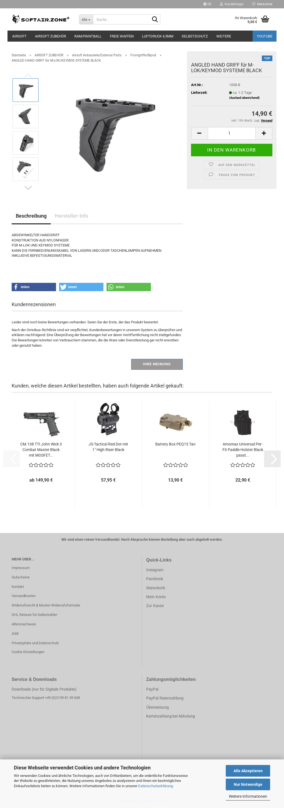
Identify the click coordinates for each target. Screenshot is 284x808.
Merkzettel (262, 4)
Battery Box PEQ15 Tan (175, 444)
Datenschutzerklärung (155, 786)
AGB (15, 633)
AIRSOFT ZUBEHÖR (50, 36)
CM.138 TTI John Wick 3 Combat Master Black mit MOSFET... (41, 449)
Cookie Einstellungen (28, 652)
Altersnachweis (24, 624)
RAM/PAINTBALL (88, 36)
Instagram (154, 570)
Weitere (223, 36)
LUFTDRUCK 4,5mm (157, 36)
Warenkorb (155, 588)
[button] (207, 4)
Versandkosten (24, 596)
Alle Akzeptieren (248, 771)
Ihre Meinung (157, 364)
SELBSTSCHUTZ (195, 36)
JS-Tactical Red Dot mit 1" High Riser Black (108, 447)
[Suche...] (86, 19)
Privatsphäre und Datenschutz (35, 643)
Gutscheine (21, 577)
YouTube (264, 36)
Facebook (154, 579)
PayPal (152, 689)
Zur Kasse (155, 605)
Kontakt (18, 587)
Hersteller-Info (71, 216)
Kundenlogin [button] (232, 4)
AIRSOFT (19, 36)
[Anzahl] (232, 133)
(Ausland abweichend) (244, 98)
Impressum (21, 568)
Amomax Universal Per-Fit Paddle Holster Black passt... (242, 449)
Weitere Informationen (248, 796)
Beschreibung (31, 216)
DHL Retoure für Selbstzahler (34, 615)
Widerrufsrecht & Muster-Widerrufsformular (46, 605)
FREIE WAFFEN (122, 36)
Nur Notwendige (248, 784)
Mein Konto (156, 597)
